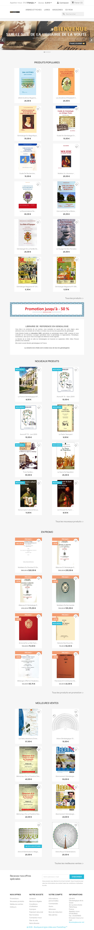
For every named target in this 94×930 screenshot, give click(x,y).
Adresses (52, 909)
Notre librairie (34, 923)
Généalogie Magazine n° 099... (66, 287)
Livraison (32, 898)
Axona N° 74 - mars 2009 (65, 397)
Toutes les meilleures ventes (69, 863)
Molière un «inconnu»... (66, 173)
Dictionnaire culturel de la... (28, 510)
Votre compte (55, 894)
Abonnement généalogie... (65, 814)
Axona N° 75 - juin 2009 (28, 434)
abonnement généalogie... (65, 776)
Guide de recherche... (27, 173)
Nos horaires (34, 915)
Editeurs (13, 907)
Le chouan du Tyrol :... (65, 510)
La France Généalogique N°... (28, 397)
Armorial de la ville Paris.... (28, 643)
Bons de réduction (55, 912)
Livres (47, 10)
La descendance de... (28, 211)
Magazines (57, 10)
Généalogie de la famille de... (27, 249)
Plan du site (33, 920)
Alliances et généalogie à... (65, 567)
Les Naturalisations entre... (28, 739)
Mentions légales (35, 901)
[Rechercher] (73, 14)
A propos (32, 909)
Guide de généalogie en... (66, 136)
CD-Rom (69, 10)
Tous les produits (74, 298)
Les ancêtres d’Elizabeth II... (66, 98)
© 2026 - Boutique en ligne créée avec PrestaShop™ (47, 927)
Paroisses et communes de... (65, 681)
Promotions (14, 898)
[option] (47, 37)
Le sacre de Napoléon (65, 472)
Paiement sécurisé (36, 912)
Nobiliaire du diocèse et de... (28, 567)
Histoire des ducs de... (65, 643)
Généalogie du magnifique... (27, 136)
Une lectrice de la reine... (66, 211)
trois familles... (28, 472)
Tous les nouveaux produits (70, 521)
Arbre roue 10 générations (66, 852)
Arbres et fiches (34, 10)
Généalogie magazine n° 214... (28, 287)
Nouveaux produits (17, 901)
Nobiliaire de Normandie (65, 605)
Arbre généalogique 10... (66, 739)
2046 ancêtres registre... (27, 98)
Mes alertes (53, 915)
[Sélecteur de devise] (48, 3)
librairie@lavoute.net (76, 922)
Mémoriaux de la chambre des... (28, 776)
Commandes (53, 904)
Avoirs (51, 906)
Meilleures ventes (16, 904)
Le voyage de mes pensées (66, 249)
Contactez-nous (35, 918)
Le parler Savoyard (65, 434)
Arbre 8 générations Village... (28, 852)
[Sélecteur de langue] (32, 3)
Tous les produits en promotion (68, 692)
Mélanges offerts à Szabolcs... (28, 681)
